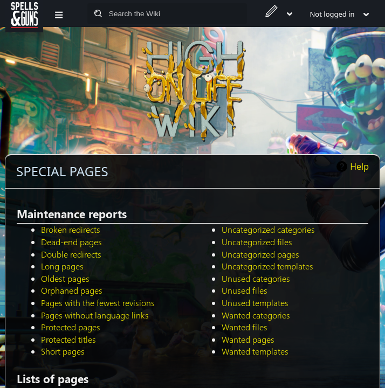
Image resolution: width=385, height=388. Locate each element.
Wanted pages (248, 339)
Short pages (63, 351)
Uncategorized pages (260, 254)
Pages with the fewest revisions (98, 302)
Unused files (244, 290)
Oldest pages (65, 278)
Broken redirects (70, 229)
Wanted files (244, 326)
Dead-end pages (71, 241)
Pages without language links (95, 315)
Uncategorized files (257, 241)
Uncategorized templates (267, 266)
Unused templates (255, 302)
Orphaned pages (71, 290)
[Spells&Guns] (24, 13)
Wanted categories (256, 315)
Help (359, 166)
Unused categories (256, 278)
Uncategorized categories (268, 229)
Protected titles (68, 339)
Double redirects (71, 254)
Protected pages (70, 326)
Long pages (62, 266)
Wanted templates (255, 351)
